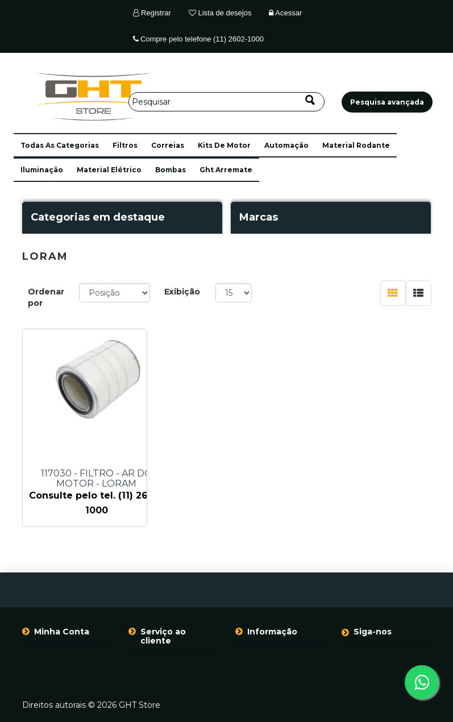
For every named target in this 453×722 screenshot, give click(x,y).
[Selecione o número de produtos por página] (233, 292)
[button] (60, 145)
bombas (170, 169)
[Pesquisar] (226, 101)
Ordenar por (46, 297)
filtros (125, 145)
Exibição (182, 292)
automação (286, 145)
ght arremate (226, 169)
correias (167, 145)
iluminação (41, 169)
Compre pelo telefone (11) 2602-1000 (198, 39)
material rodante (356, 145)
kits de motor (224, 145)
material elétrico (109, 169)
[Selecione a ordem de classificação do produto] (114, 292)
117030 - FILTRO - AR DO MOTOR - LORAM (96, 478)
